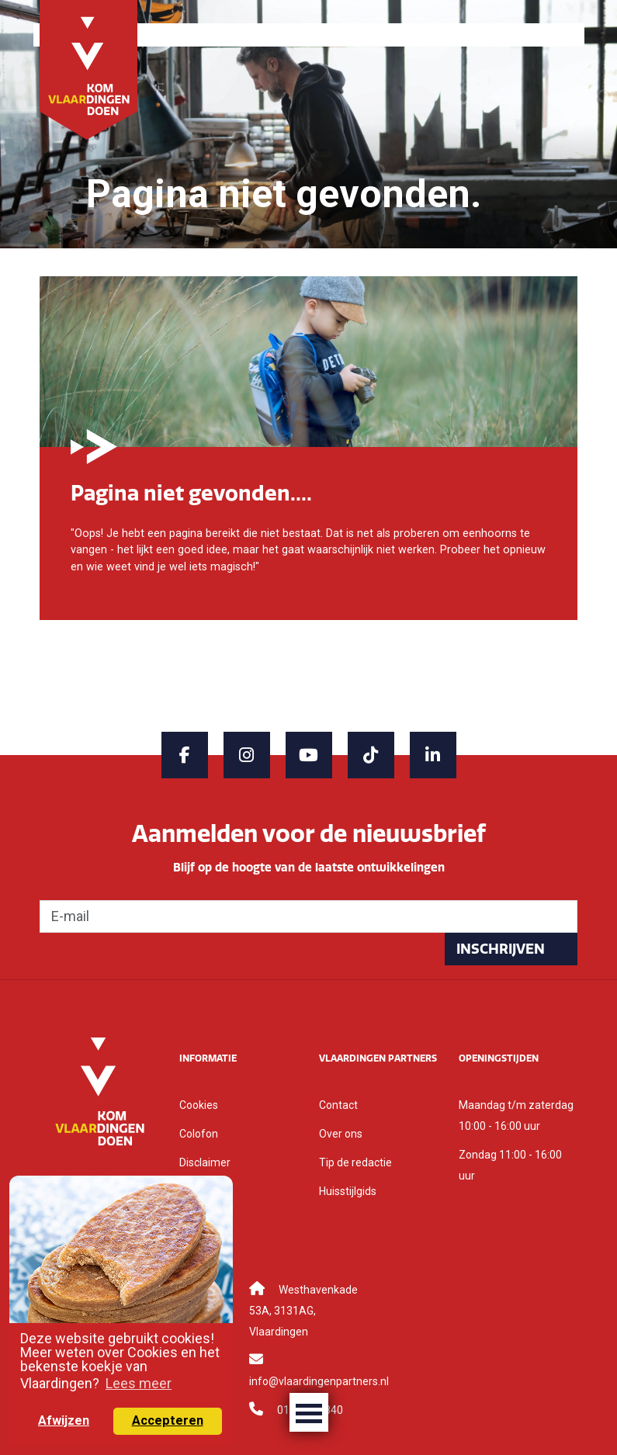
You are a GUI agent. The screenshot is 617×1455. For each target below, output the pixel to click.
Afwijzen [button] (63, 1420)
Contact (338, 1105)
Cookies (198, 1105)
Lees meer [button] (139, 1383)
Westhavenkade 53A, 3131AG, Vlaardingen (303, 1311)
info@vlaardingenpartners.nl (319, 1381)
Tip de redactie (355, 1162)
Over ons (340, 1134)
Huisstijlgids (347, 1191)
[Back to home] (88, 69)
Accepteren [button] (167, 1420)
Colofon (198, 1134)
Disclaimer (205, 1162)
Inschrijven (500, 949)
